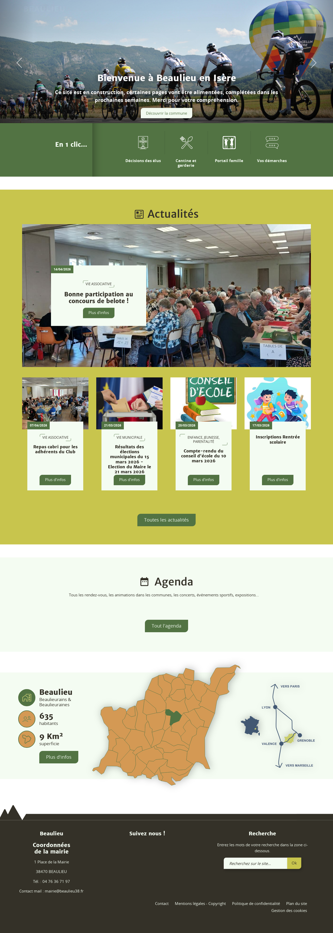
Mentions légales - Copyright (200, 903)
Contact (162, 903)
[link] (297, 12)
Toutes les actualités (166, 520)
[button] (16, 63)
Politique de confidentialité (256, 903)
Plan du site (296, 903)
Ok (294, 862)
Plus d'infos (98, 312)
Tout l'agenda (166, 626)
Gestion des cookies (289, 910)
